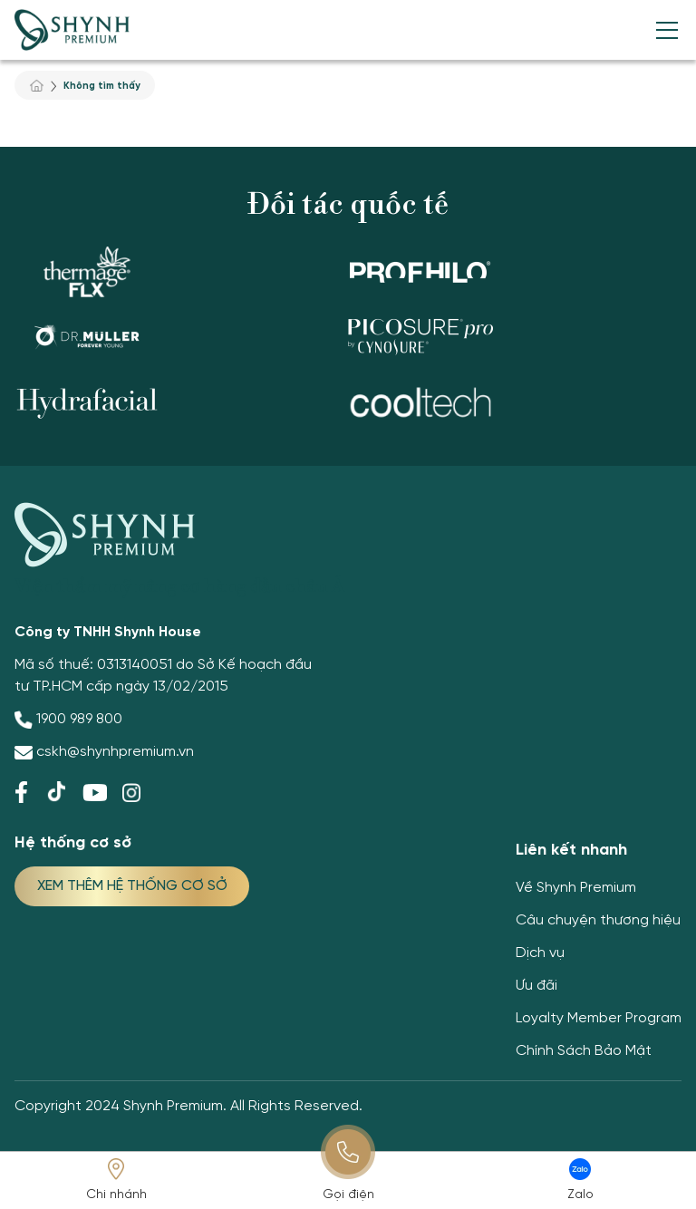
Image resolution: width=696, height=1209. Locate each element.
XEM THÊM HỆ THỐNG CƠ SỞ (132, 886)
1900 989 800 (79, 719)
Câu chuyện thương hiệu (598, 920)
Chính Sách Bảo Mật (584, 1051)
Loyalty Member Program (599, 1018)
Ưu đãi (536, 985)
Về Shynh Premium (576, 887)
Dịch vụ (540, 953)
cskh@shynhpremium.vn (115, 751)
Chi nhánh (116, 1195)
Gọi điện (348, 1195)
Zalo (580, 1195)
